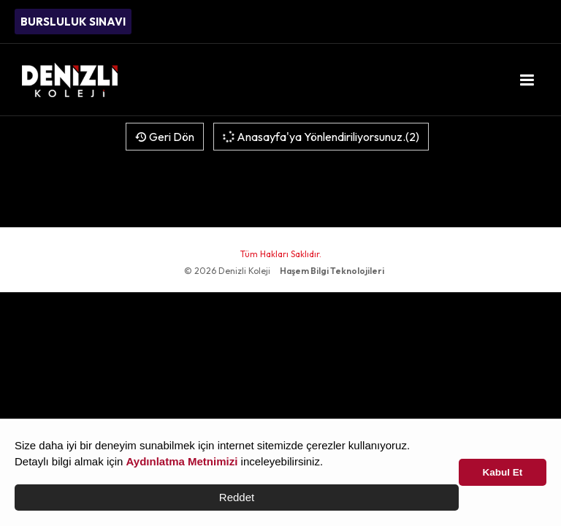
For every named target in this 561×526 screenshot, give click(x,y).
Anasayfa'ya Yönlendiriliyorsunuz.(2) (320, 136)
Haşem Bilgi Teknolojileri (332, 270)
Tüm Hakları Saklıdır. (280, 253)
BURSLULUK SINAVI (73, 21)
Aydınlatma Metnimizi (182, 461)
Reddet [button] (236, 497)
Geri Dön (164, 136)
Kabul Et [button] (503, 472)
